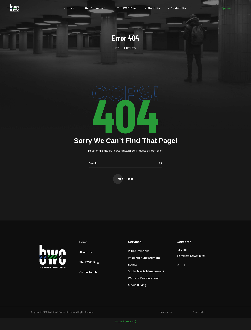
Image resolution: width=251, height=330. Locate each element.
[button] (125, 179)
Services (134, 242)
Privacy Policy (199, 311)
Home (118, 47)
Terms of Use (166, 311)
